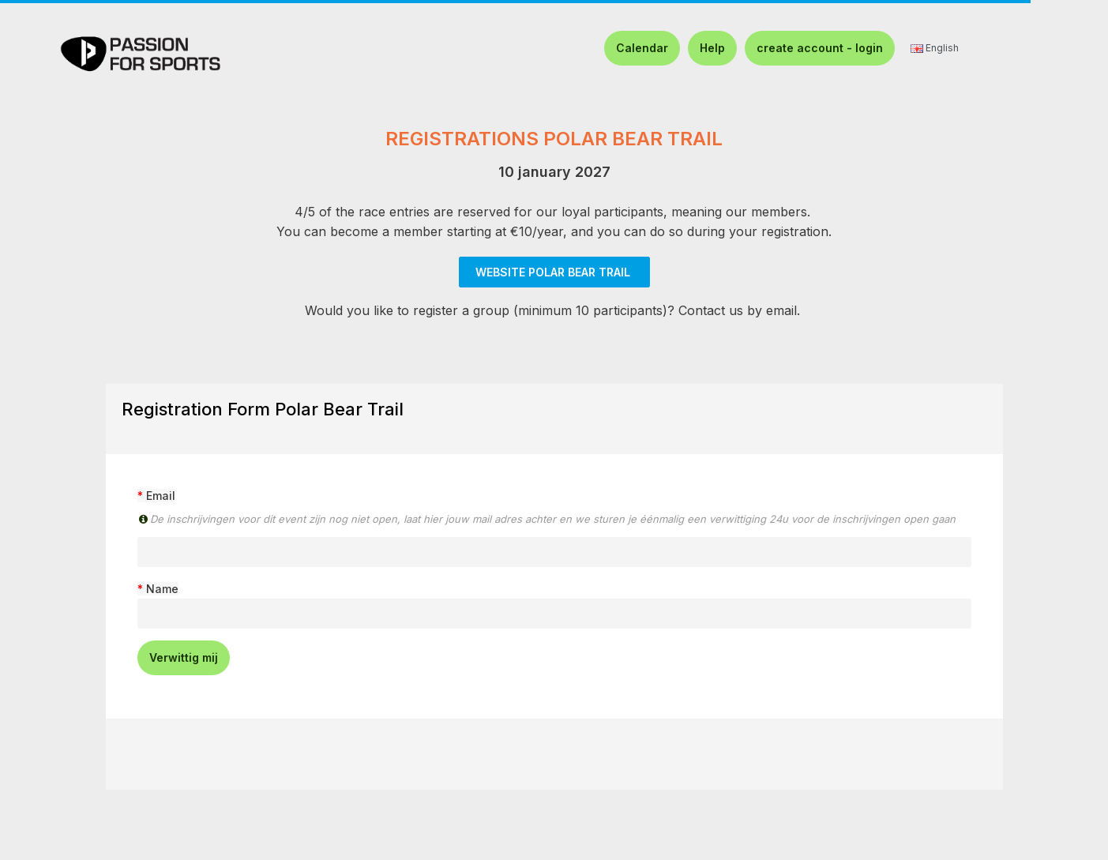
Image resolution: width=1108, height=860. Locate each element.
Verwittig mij (183, 657)
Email (160, 495)
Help (712, 47)
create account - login (820, 47)
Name (162, 588)
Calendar (642, 47)
